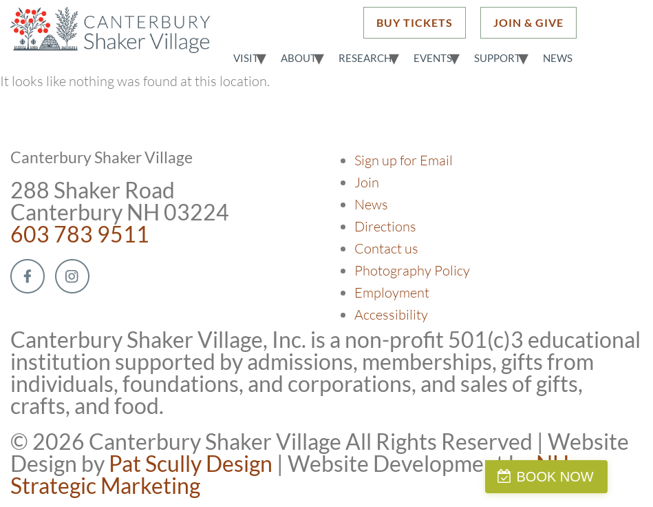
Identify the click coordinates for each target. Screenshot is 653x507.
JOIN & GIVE (528, 22)
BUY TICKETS (414, 22)
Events (433, 57)
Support (497, 57)
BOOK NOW (586, 476)
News (557, 57)
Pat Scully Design (190, 463)
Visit (246, 57)
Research (365, 57)
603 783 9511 (79, 233)
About (299, 57)
